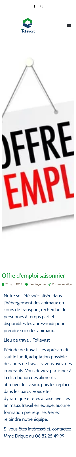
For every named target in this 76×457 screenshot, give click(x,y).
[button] (69, 25)
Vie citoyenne (37, 284)
